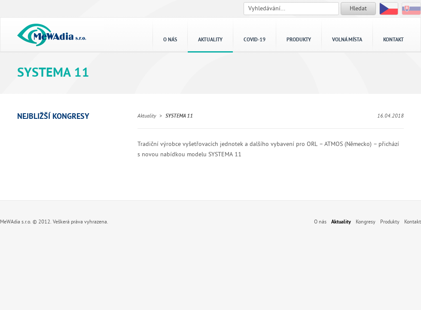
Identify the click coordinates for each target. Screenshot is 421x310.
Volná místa (347, 40)
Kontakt (393, 40)
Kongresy (365, 222)
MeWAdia (52, 34)
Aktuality (210, 40)
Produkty (299, 40)
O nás (170, 40)
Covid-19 (254, 40)
